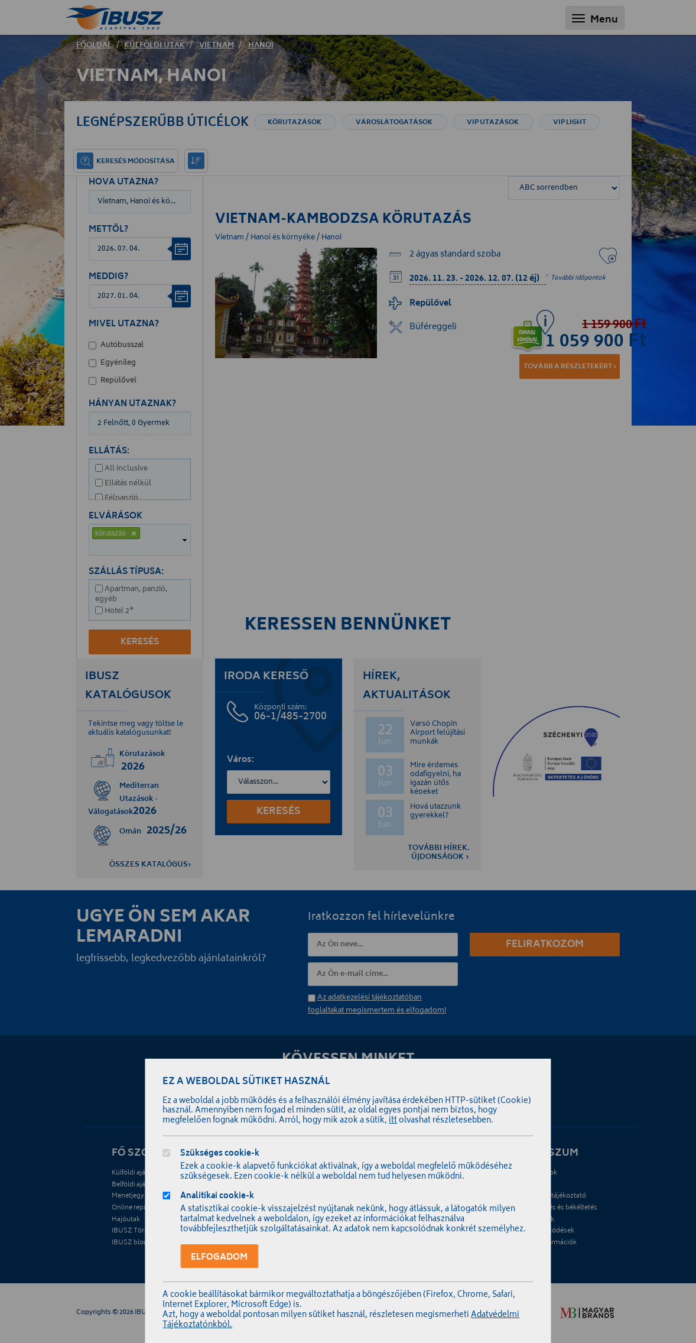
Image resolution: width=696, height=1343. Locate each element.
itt (393, 1121)
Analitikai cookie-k (217, 1197)
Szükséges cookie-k (219, 1155)
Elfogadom (219, 1257)
